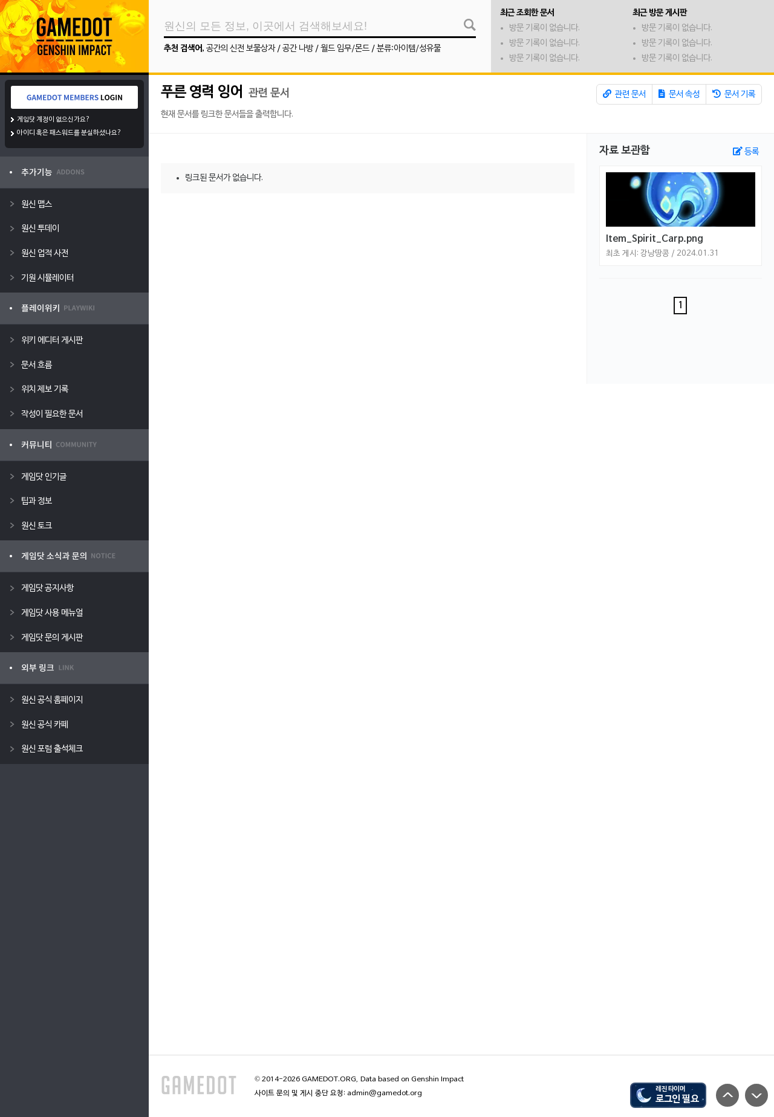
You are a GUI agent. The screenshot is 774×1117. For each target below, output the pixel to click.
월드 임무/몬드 (344, 48)
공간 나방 (297, 48)
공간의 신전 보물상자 (240, 48)
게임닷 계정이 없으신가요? (53, 119)
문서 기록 (733, 94)
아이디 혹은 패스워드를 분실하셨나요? (69, 133)
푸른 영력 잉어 (202, 92)
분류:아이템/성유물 (409, 48)
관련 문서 (624, 94)
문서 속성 (679, 94)
